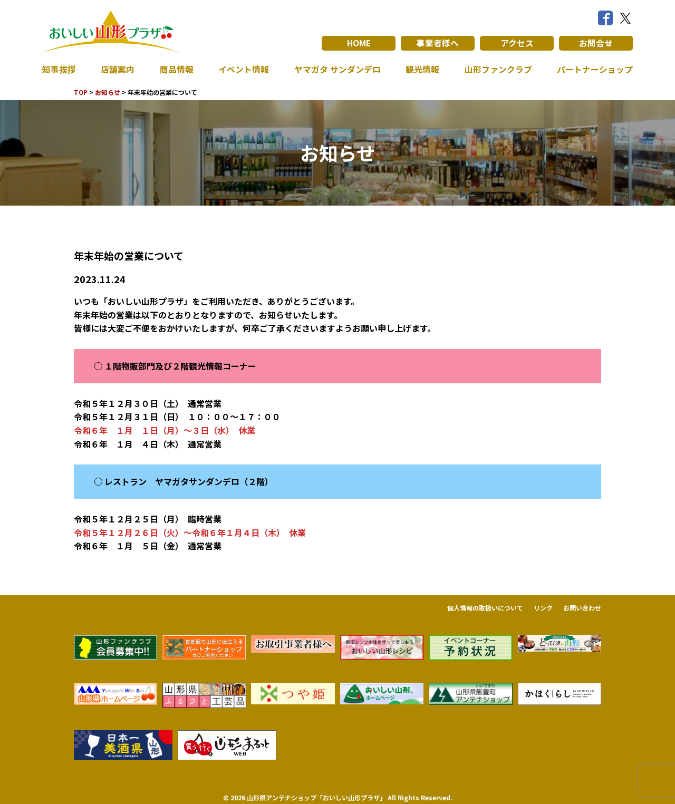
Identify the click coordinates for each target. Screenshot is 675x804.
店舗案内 (117, 69)
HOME (358, 43)
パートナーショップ (595, 69)
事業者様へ (438, 43)
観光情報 (422, 69)
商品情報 (177, 69)
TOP (81, 92)
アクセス (517, 43)
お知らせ (108, 92)
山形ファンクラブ (498, 69)
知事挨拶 (59, 69)
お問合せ (596, 43)
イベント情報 (243, 69)
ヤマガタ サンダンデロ (337, 69)
